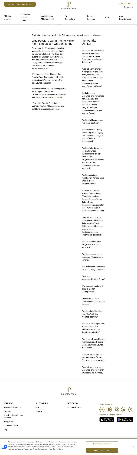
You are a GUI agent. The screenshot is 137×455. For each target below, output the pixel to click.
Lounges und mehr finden (19, 4)
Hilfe (107, 17)
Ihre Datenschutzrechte (102, 448)
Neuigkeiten (8, 422)
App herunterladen (125, 17)
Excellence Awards (11, 426)
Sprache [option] (127, 7)
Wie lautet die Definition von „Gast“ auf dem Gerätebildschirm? (92, 314)
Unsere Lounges (91, 17)
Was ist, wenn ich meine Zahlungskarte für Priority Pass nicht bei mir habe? (93, 370)
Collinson (7, 411)
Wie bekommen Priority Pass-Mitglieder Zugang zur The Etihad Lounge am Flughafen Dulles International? (93, 135)
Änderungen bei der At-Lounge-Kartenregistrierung (66, 35)
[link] (106, 419)
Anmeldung (125, 4)
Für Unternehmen (70, 17)
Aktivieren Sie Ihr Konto (25, 18)
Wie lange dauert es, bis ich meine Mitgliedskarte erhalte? (92, 257)
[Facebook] (109, 409)
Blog (5, 430)
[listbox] (128, 7)
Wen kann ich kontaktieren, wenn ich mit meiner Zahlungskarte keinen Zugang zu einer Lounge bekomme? (93, 56)
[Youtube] (116, 409)
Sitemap (39, 411)
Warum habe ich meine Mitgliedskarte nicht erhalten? (91, 244)
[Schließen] (133, 451)
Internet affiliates (75, 407)
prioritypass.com (52, 97)
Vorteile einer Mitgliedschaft (47, 17)
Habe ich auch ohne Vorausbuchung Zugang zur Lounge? (93, 301)
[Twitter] (130, 409)
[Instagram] (101, 409)
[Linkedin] (123, 409)
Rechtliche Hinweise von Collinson (13, 416)
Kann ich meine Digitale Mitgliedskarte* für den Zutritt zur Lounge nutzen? (93, 357)
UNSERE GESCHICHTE (12, 407)
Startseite (36, 35)
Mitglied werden (7, 17)
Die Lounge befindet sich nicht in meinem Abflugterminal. (92, 289)
